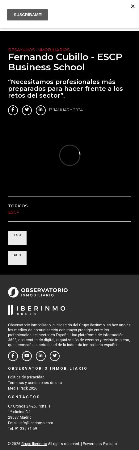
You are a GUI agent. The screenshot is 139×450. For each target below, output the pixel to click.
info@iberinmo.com (36, 423)
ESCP (13, 212)
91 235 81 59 (26, 428)
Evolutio (110, 444)
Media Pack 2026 (22, 388)
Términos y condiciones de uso (35, 383)
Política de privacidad (26, 377)
